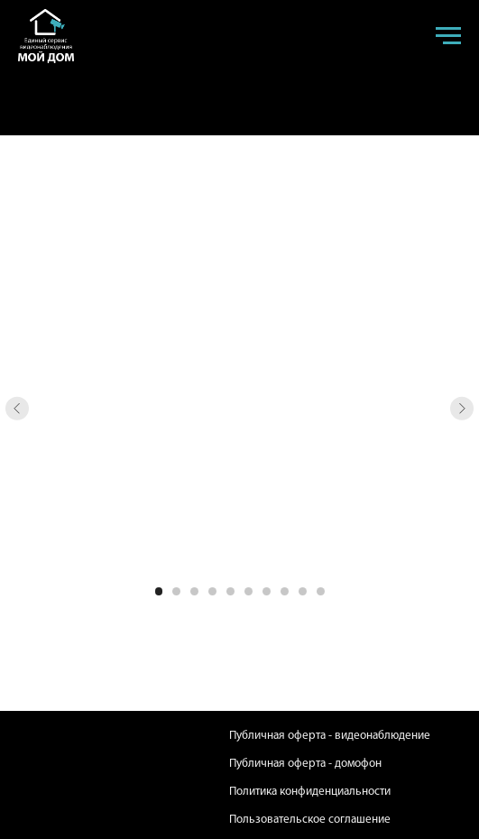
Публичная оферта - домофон (305, 764)
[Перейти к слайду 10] (321, 591)
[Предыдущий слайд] (17, 408)
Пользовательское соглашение (310, 819)
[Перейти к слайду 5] (230, 591)
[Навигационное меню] (448, 36)
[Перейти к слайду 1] (159, 591)
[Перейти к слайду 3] (194, 591)
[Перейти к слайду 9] (303, 591)
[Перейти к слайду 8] (285, 591)
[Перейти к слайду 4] (212, 591)
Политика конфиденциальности (310, 792)
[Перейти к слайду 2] (176, 591)
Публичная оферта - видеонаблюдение (329, 736)
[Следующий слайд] (462, 408)
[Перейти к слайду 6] (248, 591)
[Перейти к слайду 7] (267, 591)
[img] (55, 774)
